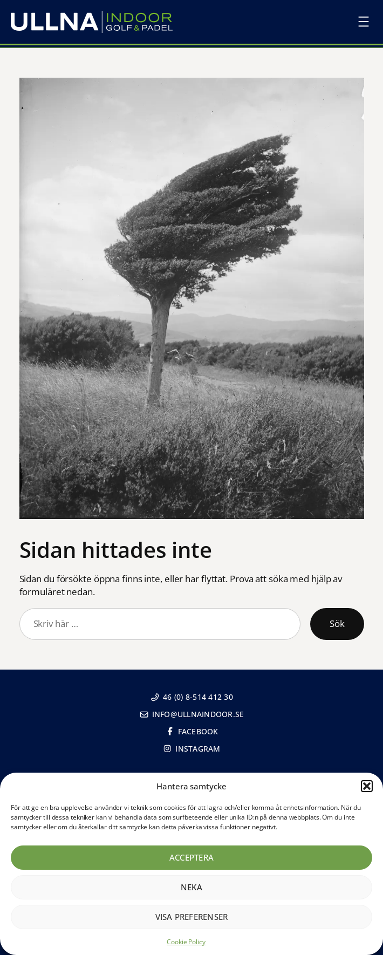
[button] (366, 786)
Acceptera (191, 857)
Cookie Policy (186, 941)
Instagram (191, 748)
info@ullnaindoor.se (191, 714)
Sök (337, 623)
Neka (191, 887)
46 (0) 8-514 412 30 (191, 697)
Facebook (191, 731)
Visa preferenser (191, 916)
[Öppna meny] (363, 21)
